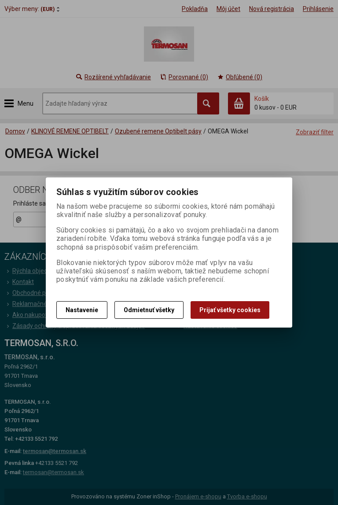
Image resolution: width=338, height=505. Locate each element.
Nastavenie (82, 309)
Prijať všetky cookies (230, 309)
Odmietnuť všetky (149, 309)
